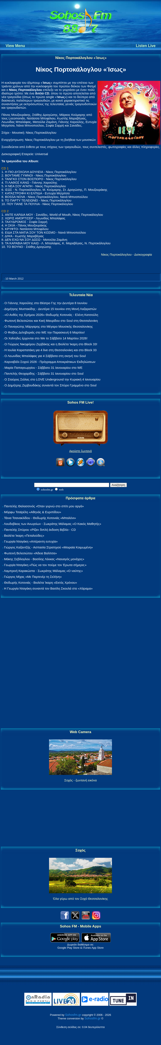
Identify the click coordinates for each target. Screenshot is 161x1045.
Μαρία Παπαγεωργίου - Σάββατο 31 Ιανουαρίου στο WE (43, 367)
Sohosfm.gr (73, 1014)
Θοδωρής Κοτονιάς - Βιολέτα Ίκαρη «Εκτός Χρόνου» (40, 582)
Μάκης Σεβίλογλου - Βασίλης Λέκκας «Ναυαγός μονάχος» (44, 559)
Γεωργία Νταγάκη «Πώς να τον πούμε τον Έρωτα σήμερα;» (45, 565)
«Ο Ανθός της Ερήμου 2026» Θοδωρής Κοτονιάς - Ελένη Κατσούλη (51, 315)
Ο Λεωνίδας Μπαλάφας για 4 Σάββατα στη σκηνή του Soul (45, 356)
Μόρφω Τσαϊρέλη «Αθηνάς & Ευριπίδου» (32, 512)
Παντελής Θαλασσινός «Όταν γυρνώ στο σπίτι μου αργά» (44, 506)
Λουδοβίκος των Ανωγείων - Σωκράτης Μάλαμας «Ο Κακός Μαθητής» (52, 524)
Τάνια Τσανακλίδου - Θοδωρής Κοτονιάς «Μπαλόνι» (40, 518)
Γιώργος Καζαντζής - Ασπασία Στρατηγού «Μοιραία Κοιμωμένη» (48, 547)
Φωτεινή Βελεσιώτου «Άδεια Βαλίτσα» (30, 553)
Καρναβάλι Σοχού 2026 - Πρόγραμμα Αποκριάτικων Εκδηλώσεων (49, 362)
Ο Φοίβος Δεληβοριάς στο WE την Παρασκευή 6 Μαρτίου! (44, 332)
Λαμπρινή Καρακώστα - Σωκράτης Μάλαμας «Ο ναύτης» (43, 571)
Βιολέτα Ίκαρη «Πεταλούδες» (24, 535)
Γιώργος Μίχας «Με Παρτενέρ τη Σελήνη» (33, 576)
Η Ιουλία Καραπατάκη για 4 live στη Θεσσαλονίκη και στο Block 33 (50, 350)
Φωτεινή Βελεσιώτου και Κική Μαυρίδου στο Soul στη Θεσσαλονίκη (51, 320)
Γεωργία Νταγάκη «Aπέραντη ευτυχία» (31, 541)
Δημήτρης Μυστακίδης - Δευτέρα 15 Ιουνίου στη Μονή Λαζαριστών (50, 309)
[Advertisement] (80, 663)
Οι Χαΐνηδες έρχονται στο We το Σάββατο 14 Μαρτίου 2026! (45, 338)
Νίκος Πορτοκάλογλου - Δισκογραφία (126, 254)
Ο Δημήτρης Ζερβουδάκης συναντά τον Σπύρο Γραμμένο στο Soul (50, 385)
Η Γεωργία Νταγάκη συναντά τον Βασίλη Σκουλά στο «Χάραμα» (48, 588)
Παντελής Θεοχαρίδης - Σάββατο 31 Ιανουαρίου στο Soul (43, 373)
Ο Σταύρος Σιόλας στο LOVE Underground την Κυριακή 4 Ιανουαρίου (52, 379)
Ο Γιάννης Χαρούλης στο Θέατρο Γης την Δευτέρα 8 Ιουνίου (45, 303)
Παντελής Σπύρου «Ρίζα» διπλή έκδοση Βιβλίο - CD (40, 529)
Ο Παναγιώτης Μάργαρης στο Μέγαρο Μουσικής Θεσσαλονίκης (48, 326)
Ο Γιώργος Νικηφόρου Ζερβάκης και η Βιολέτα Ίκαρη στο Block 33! (50, 344)
